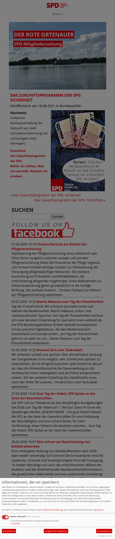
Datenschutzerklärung (53, 509)
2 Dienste (15, 523)
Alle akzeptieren (104, 531)
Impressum (98, 509)
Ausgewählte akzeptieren (56, 531)
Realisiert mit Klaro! (105, 536)
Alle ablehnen (9, 531)
